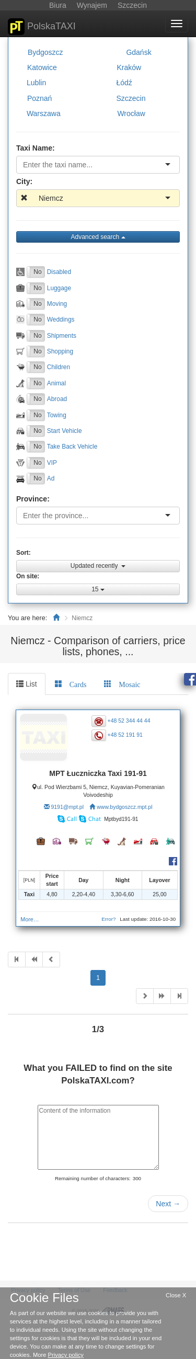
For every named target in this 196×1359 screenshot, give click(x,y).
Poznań (39, 98)
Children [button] (58, 367)
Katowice (42, 67)
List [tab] (26, 684)
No (37, 272)
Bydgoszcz (45, 52)
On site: (27, 576)
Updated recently (98, 565)
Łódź (124, 82)
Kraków (129, 67)
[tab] (71, 684)
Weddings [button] (61, 319)
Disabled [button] (59, 272)
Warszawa (44, 113)
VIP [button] (52, 462)
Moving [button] (57, 303)
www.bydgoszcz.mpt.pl (124, 807)
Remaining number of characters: (93, 1178)
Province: (33, 499)
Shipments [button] (61, 335)
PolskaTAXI (42, 26)
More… (29, 919)
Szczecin (130, 98)
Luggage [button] (59, 287)
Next (168, 1204)
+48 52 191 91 (125, 735)
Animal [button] (56, 382)
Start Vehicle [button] (64, 431)
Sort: (23, 552)
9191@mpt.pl (67, 807)
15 (98, 589)
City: (24, 181)
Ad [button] (51, 478)
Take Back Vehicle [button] (72, 446)
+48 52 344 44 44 (129, 720)
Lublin (36, 82)
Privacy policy (66, 1355)
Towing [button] (56, 414)
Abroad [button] (57, 399)
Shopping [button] (60, 351)
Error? (108, 919)
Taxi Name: (35, 148)
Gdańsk (138, 52)
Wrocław (131, 113)
